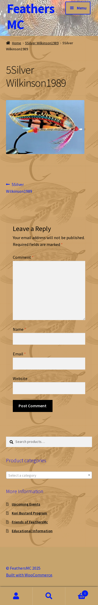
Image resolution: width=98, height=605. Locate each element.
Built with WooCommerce (29, 575)
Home (16, 43)
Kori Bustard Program (29, 513)
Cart (76, 592)
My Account (16, 596)
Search (49, 596)
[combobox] (49, 475)
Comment (23, 257)
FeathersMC (30, 16)
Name (19, 329)
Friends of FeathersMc (30, 522)
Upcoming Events (26, 504)
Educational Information (32, 531)
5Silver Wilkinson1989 (42, 43)
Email (19, 353)
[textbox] (49, 475)
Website (20, 378)
